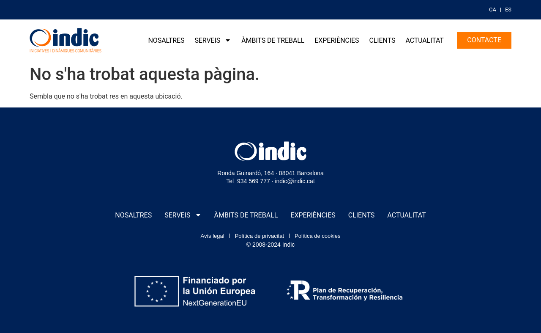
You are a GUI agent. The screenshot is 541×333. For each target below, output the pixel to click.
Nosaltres (166, 40)
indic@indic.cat (294, 181)
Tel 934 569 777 (248, 181)
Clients (382, 40)
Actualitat (424, 40)
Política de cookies (317, 236)
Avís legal (212, 236)
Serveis (212, 40)
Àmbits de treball (272, 40)
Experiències (336, 40)
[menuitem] (492, 9)
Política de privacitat (259, 236)
